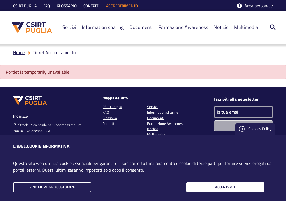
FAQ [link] (106, 112)
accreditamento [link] (122, 6)
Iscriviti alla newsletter (236, 99)
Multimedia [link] (246, 27)
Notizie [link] (221, 27)
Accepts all (225, 187)
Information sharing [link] (103, 27)
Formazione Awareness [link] (183, 27)
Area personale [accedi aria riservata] (254, 5)
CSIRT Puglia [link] (25, 6)
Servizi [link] (69, 27)
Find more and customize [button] (52, 187)
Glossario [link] (67, 6)
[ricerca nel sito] (273, 27)
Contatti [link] (91, 6)
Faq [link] (46, 6)
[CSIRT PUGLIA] (35, 27)
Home (19, 52)
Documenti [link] (141, 27)
